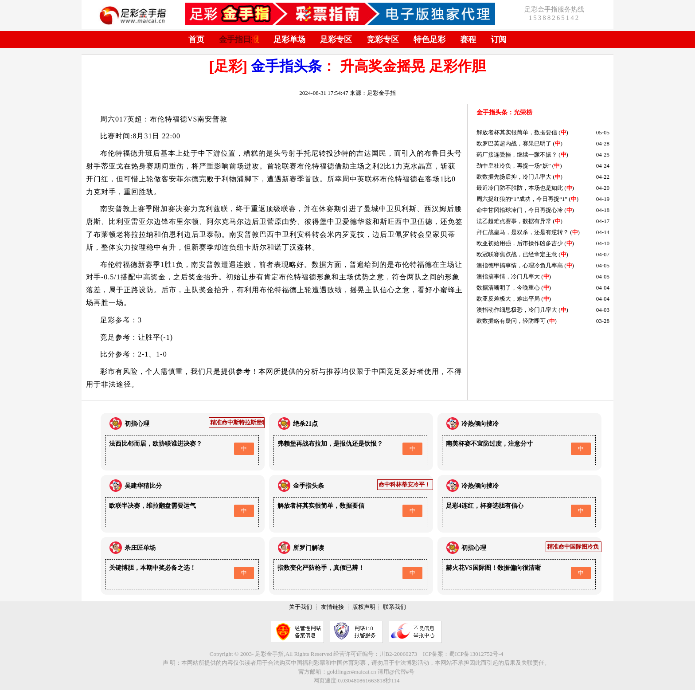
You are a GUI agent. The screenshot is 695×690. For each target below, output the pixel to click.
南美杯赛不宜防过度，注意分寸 (489, 443)
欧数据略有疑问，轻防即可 (511, 321)
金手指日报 (239, 39)
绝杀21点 (305, 423)
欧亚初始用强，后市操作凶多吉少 (519, 243)
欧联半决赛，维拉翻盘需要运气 (152, 505)
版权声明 (363, 607)
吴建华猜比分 (143, 485)
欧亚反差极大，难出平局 (508, 298)
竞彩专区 (383, 39)
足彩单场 (289, 39)
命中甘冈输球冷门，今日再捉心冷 (519, 210)
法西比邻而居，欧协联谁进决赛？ (155, 443)
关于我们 (300, 607)
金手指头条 (286, 66)
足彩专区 (336, 39)
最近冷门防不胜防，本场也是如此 (519, 187)
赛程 (468, 39)
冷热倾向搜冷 (480, 423)
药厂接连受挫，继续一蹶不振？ (516, 154)
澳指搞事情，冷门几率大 (508, 276)
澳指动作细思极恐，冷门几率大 (516, 309)
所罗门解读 (308, 548)
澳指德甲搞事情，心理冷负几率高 (519, 265)
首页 (196, 39)
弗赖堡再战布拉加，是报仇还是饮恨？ (330, 443)
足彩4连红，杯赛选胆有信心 (484, 505)
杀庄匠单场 (140, 548)
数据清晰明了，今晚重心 (508, 287)
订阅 (499, 39)
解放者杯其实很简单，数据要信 (516, 132)
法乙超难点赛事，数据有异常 (513, 221)
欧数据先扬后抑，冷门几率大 (513, 176)
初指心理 (137, 423)
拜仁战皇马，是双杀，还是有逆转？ (522, 232)
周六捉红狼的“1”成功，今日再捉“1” (521, 199)
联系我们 (394, 607)
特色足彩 (429, 39)
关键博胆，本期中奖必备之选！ (152, 568)
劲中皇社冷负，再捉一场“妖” (513, 165)
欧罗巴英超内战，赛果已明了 (513, 143)
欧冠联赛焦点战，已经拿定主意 (516, 254)
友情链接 (332, 607)
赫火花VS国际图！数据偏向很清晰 (493, 568)
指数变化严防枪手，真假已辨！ (320, 568)
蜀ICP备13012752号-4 (476, 654)
